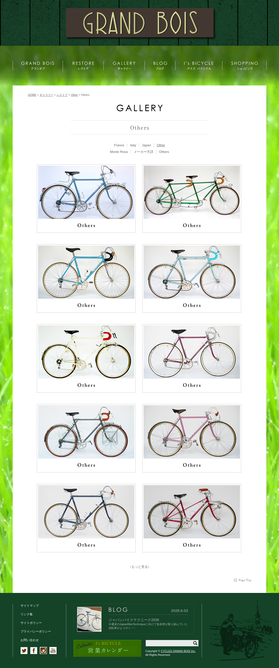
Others (164, 152)
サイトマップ (30, 605)
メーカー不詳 (143, 152)
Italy (133, 145)
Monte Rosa (119, 152)
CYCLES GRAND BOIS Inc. (178, 651)
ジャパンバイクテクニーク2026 (134, 620)
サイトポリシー (31, 623)
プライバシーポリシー (36, 631)
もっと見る (139, 567)
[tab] (119, 145)
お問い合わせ (30, 640)
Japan (146, 145)
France (119, 145)
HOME (32, 94)
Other (161, 145)
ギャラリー (47, 94)
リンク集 (27, 614)
